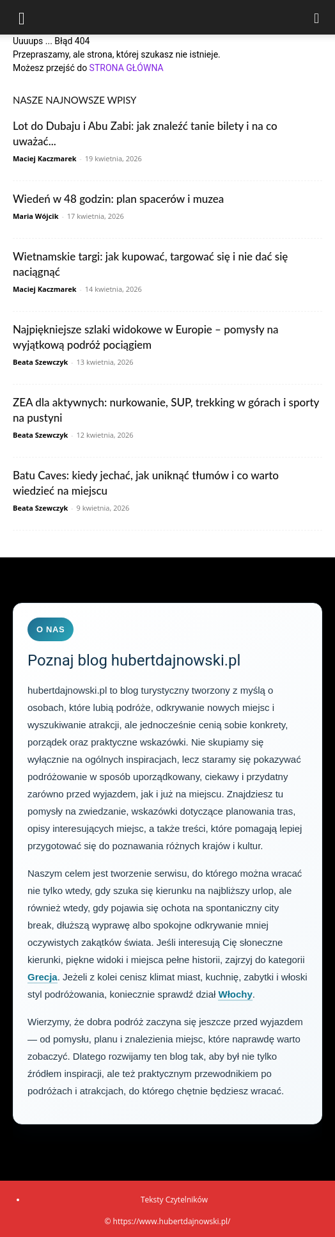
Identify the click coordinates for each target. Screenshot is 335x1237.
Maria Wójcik (36, 216)
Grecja (42, 976)
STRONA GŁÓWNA (127, 68)
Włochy (235, 994)
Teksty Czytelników (174, 1199)
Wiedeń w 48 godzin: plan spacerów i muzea (118, 198)
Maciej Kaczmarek (44, 158)
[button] (21, 17)
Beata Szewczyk (40, 362)
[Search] (317, 17)
